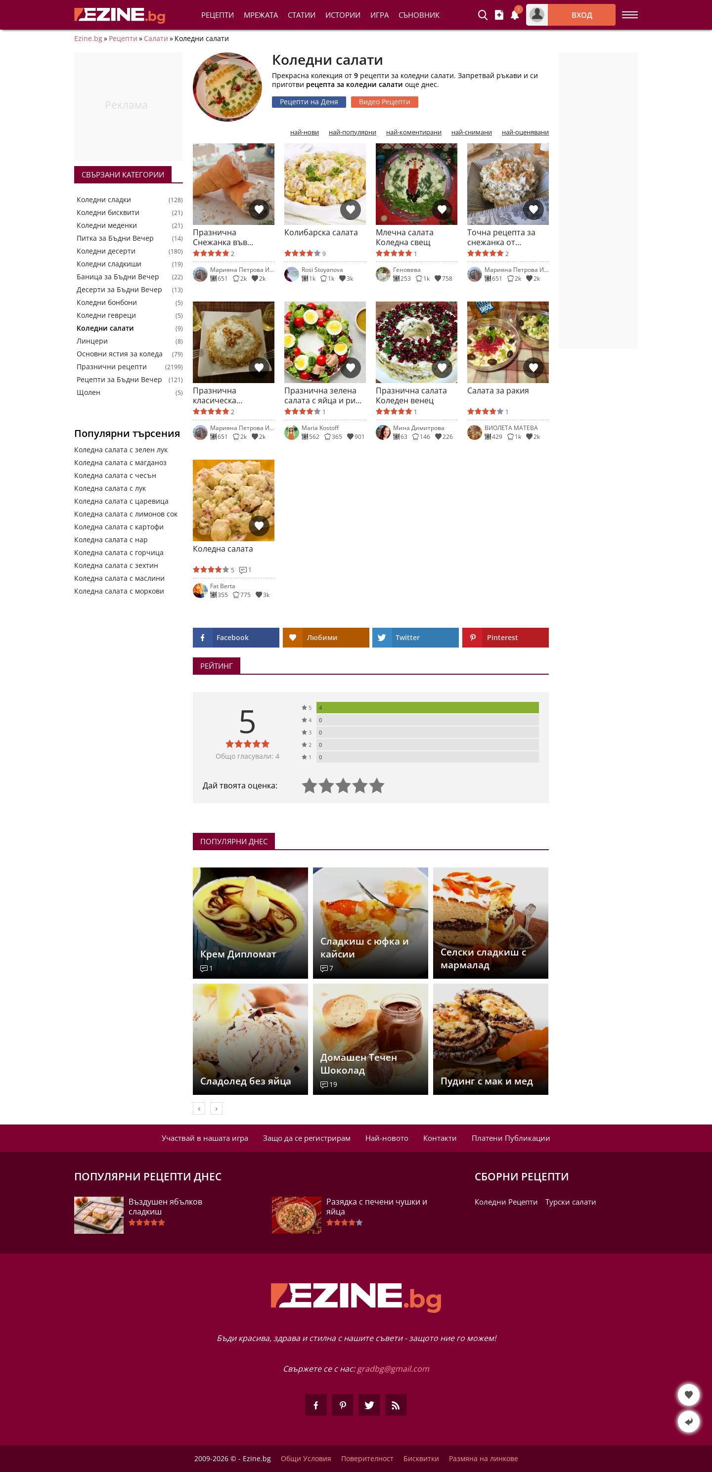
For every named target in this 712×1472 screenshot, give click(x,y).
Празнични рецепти (112, 367)
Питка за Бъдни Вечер (115, 238)
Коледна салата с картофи (119, 526)
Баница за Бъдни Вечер (118, 277)
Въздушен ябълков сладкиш (165, 1206)
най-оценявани (525, 132)
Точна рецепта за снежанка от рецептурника (501, 237)
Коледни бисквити (108, 212)
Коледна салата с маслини (119, 578)
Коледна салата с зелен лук (121, 449)
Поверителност (367, 1458)
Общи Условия (306, 1458)
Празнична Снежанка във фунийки (220, 237)
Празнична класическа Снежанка (214, 395)
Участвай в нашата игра (205, 1138)
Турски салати (570, 1202)
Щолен (88, 392)
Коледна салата (223, 549)
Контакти (440, 1138)
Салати (156, 39)
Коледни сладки (104, 200)
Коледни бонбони (107, 302)
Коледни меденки (107, 225)
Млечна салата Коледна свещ (405, 237)
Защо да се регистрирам (307, 1138)
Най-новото (386, 1138)
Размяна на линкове (483, 1458)
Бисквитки (421, 1458)
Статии (301, 15)
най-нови (304, 132)
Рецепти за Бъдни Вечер (119, 380)
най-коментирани (414, 132)
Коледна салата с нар (111, 539)
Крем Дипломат (238, 954)
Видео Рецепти (384, 101)
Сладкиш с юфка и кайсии (364, 947)
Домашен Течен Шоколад (358, 1064)
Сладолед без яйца (245, 1081)
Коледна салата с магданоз (120, 462)
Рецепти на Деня (309, 101)
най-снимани (471, 132)
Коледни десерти (106, 251)
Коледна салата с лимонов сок (126, 514)
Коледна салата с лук (110, 488)
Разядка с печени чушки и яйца (376, 1206)
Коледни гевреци (106, 315)
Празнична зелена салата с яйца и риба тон (324, 395)
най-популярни (352, 132)
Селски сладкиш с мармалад (483, 958)
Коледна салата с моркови (119, 591)
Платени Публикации (511, 1138)
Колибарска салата (321, 232)
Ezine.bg (88, 39)
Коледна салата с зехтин (116, 565)
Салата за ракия (498, 391)
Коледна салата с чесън (115, 475)
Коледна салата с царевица (121, 501)
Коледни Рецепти (506, 1202)
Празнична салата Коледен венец (411, 395)
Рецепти (217, 15)
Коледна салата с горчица (119, 552)
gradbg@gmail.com (393, 1368)
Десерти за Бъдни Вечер (119, 290)
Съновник (419, 15)
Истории (342, 15)
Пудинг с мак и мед (487, 1081)
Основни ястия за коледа (120, 354)
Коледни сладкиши (109, 264)
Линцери (92, 341)
